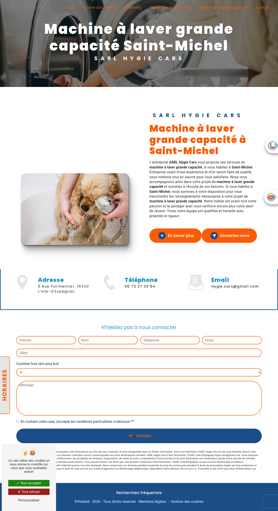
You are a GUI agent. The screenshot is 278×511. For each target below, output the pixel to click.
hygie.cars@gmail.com (235, 280)
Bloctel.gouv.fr (188, 462)
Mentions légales (152, 501)
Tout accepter (29, 483)
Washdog (134, 7)
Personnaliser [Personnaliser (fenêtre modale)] (29, 500)
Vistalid (83, 501)
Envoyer (144, 429)
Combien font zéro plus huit (37, 357)
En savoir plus (176, 235)
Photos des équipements (170, 7)
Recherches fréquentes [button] (139, 492)
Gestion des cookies (187, 501)
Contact (263, 7)
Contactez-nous (230, 235)
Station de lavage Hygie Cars (224, 7)
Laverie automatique (100, 7)
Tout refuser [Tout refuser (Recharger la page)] (29, 492)
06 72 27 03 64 (140, 292)
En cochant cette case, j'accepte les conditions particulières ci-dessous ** (77, 415)
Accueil (69, 7)
